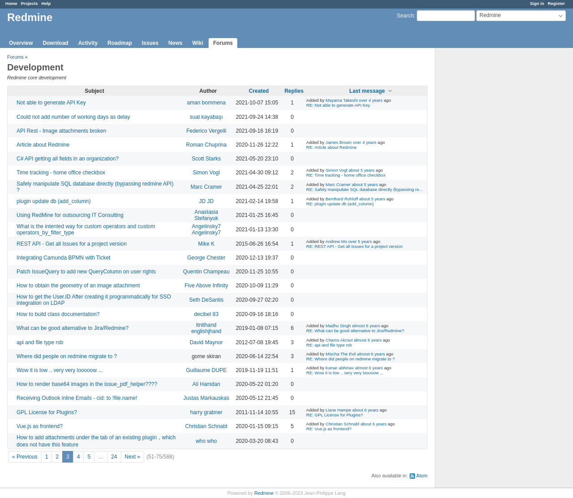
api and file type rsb (40, 342)
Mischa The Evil (340, 353)
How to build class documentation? (58, 314)
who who (206, 441)
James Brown (338, 142)
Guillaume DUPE (206, 370)
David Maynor (206, 342)
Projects (29, 3)
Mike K (206, 244)
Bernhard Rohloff (341, 198)
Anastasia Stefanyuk (206, 215)
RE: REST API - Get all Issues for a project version (354, 246)
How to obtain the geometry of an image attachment (78, 285)
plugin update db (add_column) (53, 201)
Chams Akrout (338, 340)
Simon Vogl (206, 172)
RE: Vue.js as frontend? (328, 428)
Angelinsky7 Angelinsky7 (206, 229)
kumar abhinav (339, 367)
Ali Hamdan (206, 384)
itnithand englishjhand (206, 328)
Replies (294, 91)
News (175, 43)
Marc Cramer (206, 187)
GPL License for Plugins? (47, 412)
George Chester (206, 258)
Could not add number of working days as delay (73, 117)
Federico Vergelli (206, 131)
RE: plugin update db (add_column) (340, 203)
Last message (367, 91)
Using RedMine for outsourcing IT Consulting (70, 215)
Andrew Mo (336, 241)
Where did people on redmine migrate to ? (67, 356)
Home (11, 3)
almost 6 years (366, 325)
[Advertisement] (480, 188)
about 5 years (362, 170)
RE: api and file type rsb (329, 344)
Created (259, 91)
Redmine (264, 493)
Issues (150, 43)
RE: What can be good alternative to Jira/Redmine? (355, 330)
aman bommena (206, 103)
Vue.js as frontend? (40, 426)
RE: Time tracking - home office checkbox (345, 175)
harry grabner (206, 412)
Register (556, 3)
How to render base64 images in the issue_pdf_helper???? (87, 384)
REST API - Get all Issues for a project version (72, 244)
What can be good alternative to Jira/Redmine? (72, 328)
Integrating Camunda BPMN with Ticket (63, 258)
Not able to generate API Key (51, 103)
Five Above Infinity (206, 285)
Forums (223, 43)
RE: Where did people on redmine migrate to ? (350, 358)
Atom (422, 475)
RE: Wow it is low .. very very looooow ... (345, 372)
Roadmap (119, 43)
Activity (88, 43)
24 (114, 457)
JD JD (206, 201)
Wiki (197, 43)
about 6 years (365, 409)
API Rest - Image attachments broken (61, 131)
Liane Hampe (338, 409)
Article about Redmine (43, 145)
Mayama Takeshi (341, 100)
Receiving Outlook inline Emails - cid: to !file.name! (77, 398)
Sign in (537, 3)
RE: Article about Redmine (331, 147)
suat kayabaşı (206, 117)
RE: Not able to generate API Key (338, 105)
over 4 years (371, 100)
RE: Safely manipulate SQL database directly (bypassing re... (364, 189)
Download (55, 43)
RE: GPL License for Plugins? (334, 414)
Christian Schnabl (206, 426)
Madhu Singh (338, 325)
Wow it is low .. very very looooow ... (60, 370)
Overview (21, 43)
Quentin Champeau (206, 271)
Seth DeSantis (206, 300)
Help (46, 3)
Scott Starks (206, 159)
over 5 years (360, 241)
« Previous (25, 457)
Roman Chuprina (206, 145)
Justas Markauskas (206, 398)
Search (405, 16)
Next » (133, 457)
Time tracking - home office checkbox (61, 172)
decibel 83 (206, 314)
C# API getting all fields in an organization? (68, 159)
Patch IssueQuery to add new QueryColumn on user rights (86, 271)
